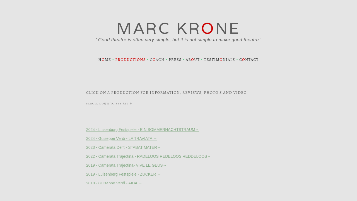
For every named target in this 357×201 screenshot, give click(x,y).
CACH (157, 59)
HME (104, 59)
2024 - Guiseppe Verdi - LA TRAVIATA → (121, 138)
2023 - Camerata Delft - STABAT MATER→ (123, 147)
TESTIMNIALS (219, 59)
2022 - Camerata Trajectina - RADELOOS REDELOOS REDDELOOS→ (148, 156)
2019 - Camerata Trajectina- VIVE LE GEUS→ (126, 165)
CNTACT (249, 59)
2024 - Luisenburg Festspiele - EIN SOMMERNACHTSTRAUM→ (142, 129)
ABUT (193, 59)
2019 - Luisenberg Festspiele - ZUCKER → (123, 174)
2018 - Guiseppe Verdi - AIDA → (114, 183)
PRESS (175, 59)
